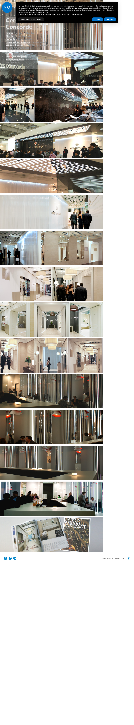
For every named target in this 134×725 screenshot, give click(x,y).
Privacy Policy (107, 719)
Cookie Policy (120, 719)
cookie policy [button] (109, 8)
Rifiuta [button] (97, 19)
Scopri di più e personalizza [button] (31, 19)
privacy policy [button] (94, 6)
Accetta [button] (110, 19)
